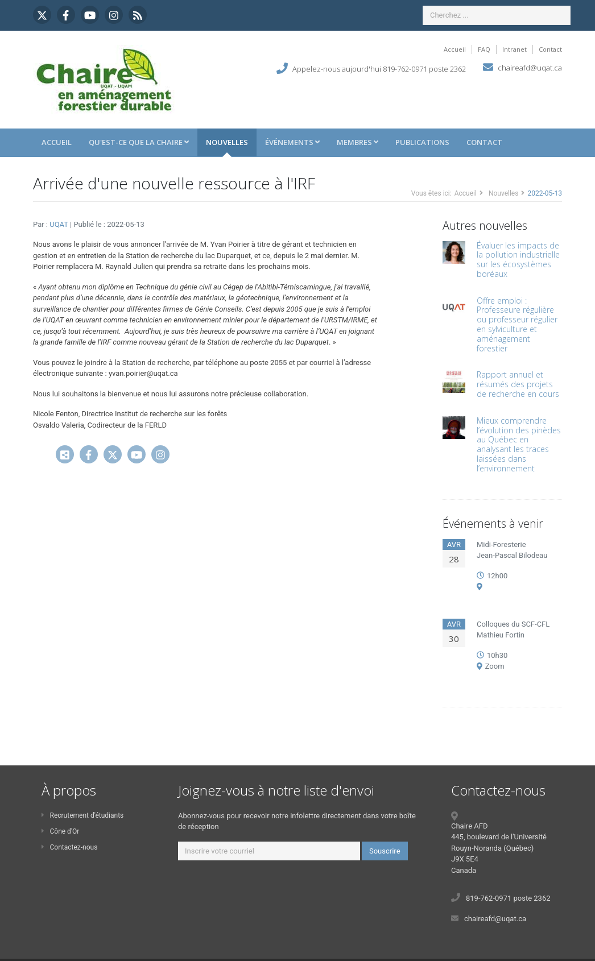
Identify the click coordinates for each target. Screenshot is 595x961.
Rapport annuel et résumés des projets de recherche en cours (518, 384)
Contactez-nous (69, 847)
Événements (292, 142)
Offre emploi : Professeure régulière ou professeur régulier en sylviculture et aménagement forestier (517, 324)
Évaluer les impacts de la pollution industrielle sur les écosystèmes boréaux (518, 259)
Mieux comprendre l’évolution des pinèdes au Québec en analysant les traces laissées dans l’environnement (519, 444)
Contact (550, 49)
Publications (422, 142)
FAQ (484, 49)
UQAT (59, 224)
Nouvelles (227, 142)
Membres (357, 142)
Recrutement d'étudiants (82, 815)
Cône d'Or (60, 831)
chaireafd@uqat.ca (530, 68)
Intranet (514, 49)
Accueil (455, 49)
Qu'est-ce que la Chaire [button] (139, 142)
